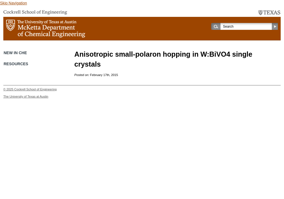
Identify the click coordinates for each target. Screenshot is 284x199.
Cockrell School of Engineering (35, 89)
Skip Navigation (13, 3)
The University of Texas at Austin (25, 96)
